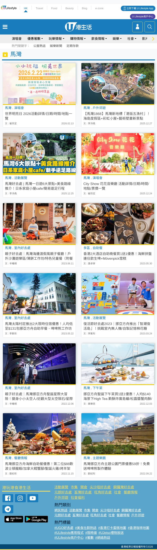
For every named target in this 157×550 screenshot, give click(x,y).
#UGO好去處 (63, 528)
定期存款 (72, 46)
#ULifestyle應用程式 (69, 532)
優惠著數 (33, 38)
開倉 (83, 487)
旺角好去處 (103, 492)
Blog (84, 8)
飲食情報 (97, 38)
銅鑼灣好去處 (123, 487)
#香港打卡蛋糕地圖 (112, 528)
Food (54, 8)
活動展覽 (61, 487)
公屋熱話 (39, 46)
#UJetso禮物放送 (111, 532)
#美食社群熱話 (85, 528)
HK (26, 8)
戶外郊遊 (61, 498)
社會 (130, 38)
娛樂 (116, 38)
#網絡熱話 (102, 537)
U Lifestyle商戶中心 (142, 16)
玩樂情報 (55, 38)
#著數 (89, 537)
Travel (39, 8)
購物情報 (76, 38)
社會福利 (78, 498)
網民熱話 (60, 510)
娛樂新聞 (56, 46)
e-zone (99, 8)
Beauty (69, 8)
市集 (74, 487)
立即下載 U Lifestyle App (140, 8)
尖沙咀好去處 (100, 487)
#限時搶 (91, 532)
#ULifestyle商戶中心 (69, 537)
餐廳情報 (131, 492)
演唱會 (17, 38)
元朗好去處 (63, 492)
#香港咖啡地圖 (138, 528)
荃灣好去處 (83, 492)
